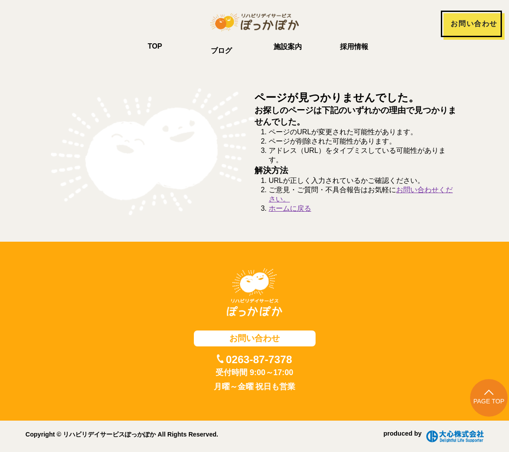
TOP (155, 46)
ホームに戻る (290, 208)
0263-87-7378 (259, 359)
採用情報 (354, 46)
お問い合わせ (474, 23)
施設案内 (288, 46)
